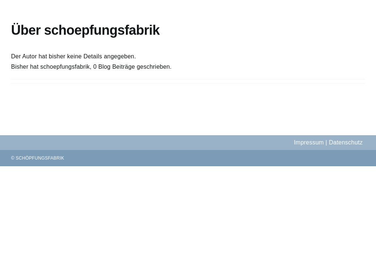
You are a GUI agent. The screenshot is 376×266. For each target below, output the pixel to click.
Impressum (309, 142)
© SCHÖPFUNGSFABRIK (37, 158)
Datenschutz (346, 142)
